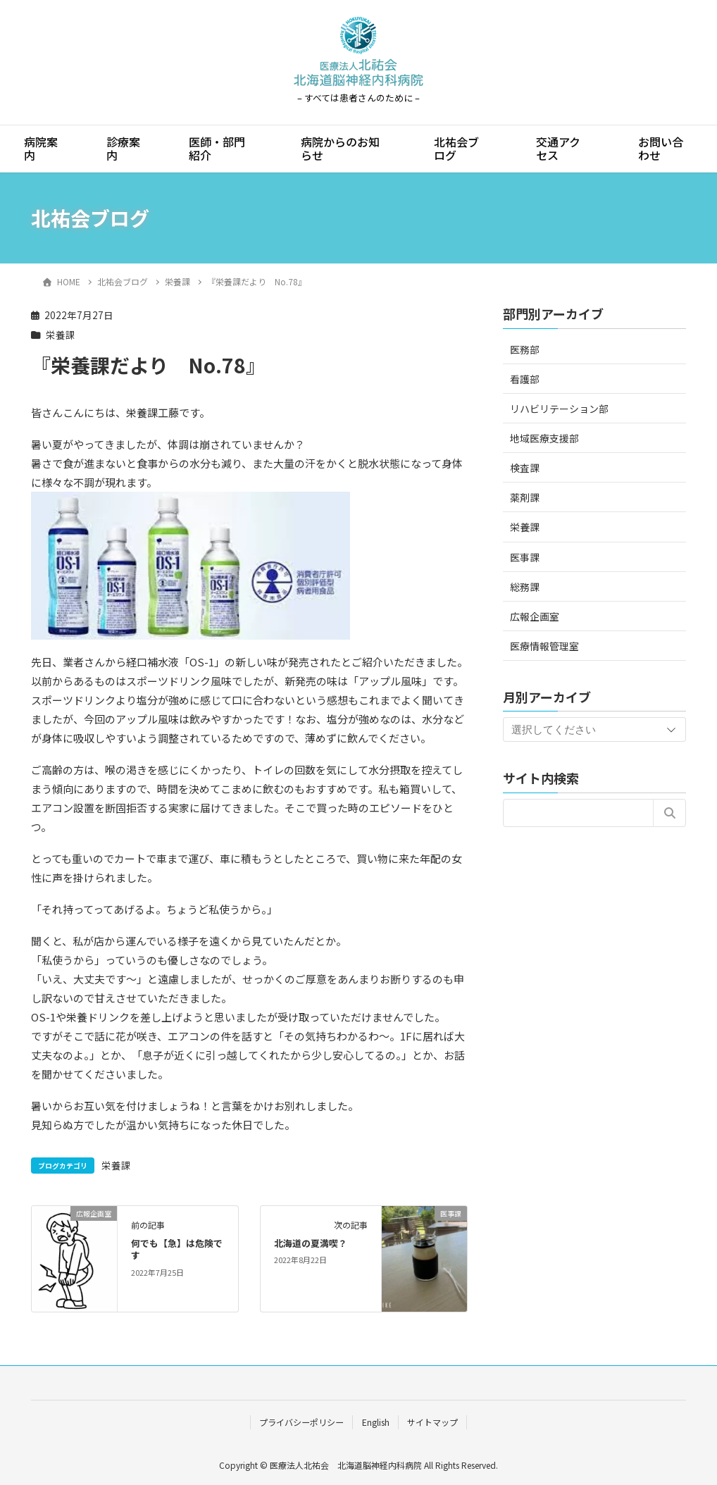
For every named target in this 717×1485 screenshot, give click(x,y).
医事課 (525, 557)
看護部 (525, 379)
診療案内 (123, 148)
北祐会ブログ (456, 148)
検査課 (525, 468)
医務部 (525, 349)
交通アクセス (558, 148)
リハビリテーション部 (559, 409)
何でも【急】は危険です (177, 1249)
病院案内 (41, 148)
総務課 (525, 587)
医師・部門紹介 (217, 148)
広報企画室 (534, 616)
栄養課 (60, 335)
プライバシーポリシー (301, 1422)
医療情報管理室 (544, 646)
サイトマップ (432, 1422)
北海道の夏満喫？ (310, 1243)
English (375, 1422)
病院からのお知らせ (340, 148)
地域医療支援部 (544, 438)
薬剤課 (525, 497)
